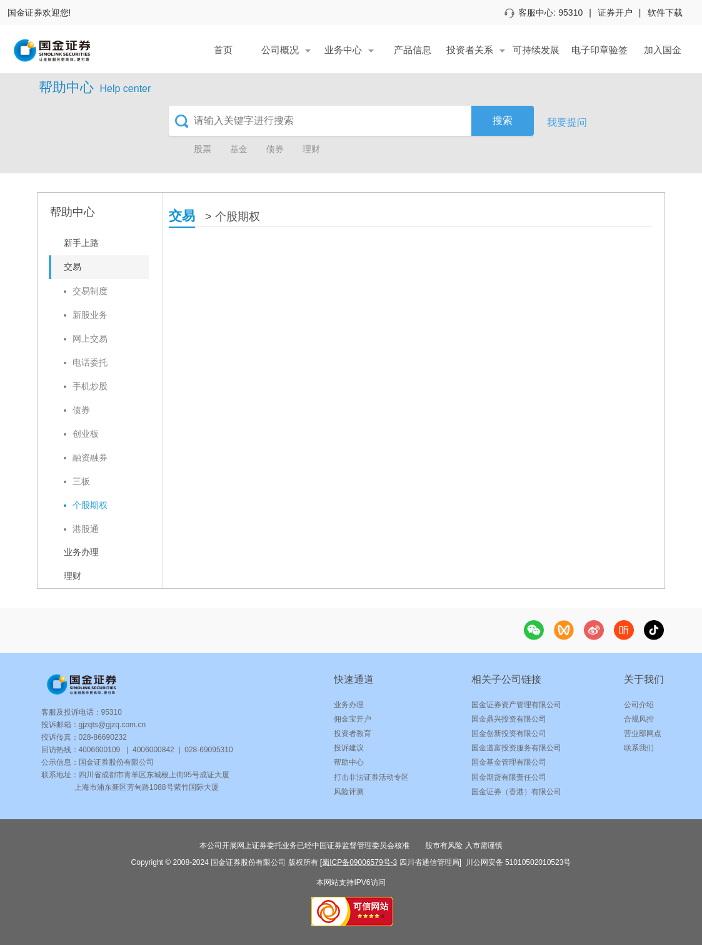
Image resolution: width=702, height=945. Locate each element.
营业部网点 (642, 733)
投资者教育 (352, 733)
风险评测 (349, 791)
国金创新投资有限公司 (508, 733)
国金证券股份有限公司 (116, 762)
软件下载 (665, 13)
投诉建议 (349, 747)
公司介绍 (639, 704)
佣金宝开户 (352, 719)
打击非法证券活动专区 (371, 777)
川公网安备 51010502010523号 (517, 862)
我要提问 (567, 122)
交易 (182, 215)
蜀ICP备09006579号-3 (359, 862)
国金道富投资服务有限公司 (516, 747)
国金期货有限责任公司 (508, 777)
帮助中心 (349, 762)
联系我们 (639, 747)
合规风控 (639, 719)
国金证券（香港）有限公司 (516, 791)
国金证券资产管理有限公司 (516, 704)
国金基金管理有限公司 (508, 762)
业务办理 (349, 704)
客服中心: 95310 (543, 13)
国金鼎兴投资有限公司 (508, 719)
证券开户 (615, 13)
